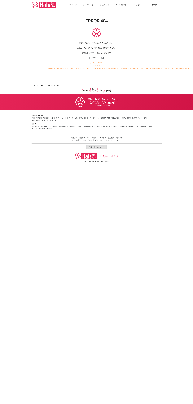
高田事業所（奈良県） (127, 126)
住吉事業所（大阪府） (110, 126)
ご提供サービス (84, 138)
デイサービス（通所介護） (77, 118)
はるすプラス (51, 120)
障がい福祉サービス (38, 120)
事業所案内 (104, 4)
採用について (99, 140)
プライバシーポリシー (113, 140)
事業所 (94, 138)
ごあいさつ (102, 138)
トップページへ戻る (96, 57)
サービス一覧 (88, 4)
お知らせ (74, 138)
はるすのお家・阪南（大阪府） (42, 129)
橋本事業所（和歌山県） (40, 126)
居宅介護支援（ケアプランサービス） (135, 118)
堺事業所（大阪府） (75, 126)
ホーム (33, 85)
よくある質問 (120, 4)
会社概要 (137, 4)
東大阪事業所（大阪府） (145, 126)
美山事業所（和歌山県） (58, 126)
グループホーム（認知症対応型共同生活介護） (104, 118)
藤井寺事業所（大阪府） (92, 126)
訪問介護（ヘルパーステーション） (54, 118)
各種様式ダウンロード (96, 147)
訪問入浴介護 (36, 118)
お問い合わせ (87, 140)
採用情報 (153, 4)
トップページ (72, 4)
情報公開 (119, 138)
